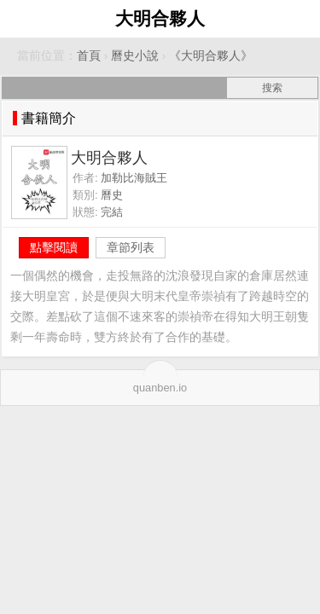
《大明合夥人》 (211, 55)
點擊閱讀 (54, 247)
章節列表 (130, 247)
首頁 (89, 55)
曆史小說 (135, 55)
